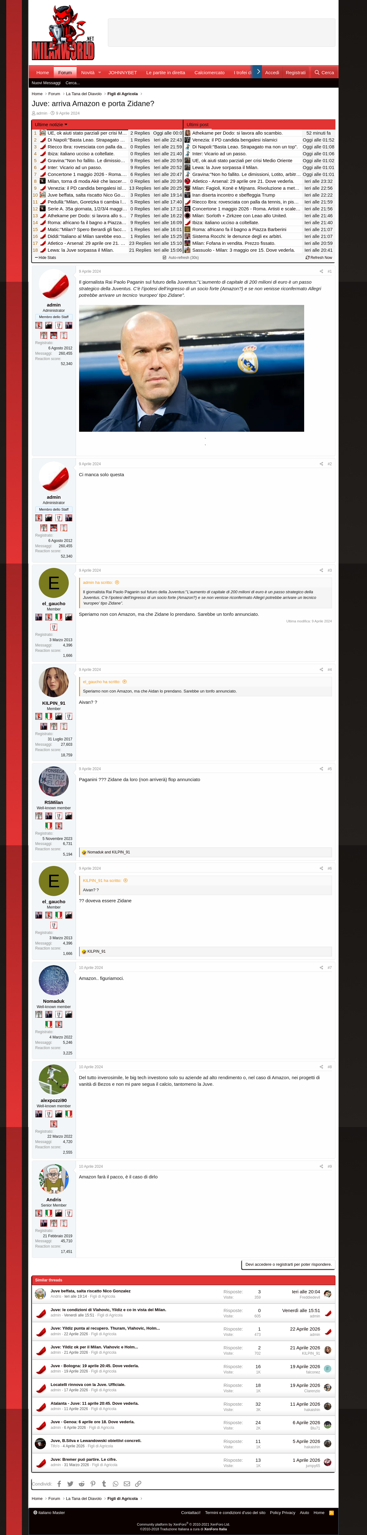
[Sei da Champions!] (58, 325)
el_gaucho (53, 603)
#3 (330, 570)
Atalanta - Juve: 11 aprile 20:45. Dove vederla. (95, 1403)
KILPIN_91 (53, 703)
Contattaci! (190, 1512)
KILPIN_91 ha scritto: (102, 880)
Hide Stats (45, 257)
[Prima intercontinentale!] (63, 335)
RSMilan (53, 802)
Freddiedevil (310, 1297)
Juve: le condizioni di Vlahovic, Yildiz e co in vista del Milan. (108, 1309)
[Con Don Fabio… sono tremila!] (68, 325)
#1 (330, 271)
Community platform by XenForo (183, 1524)
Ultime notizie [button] (49, 124)
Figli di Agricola (102, 1296)
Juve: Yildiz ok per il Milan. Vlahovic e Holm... (94, 1347)
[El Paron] (48, 325)
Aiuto (304, 1512)
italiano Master (49, 1512)
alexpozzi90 (54, 1100)
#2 (330, 464)
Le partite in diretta (165, 72)
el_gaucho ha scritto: (102, 681)
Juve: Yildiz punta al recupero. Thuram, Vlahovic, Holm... (105, 1328)
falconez (313, 1372)
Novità (88, 72)
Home (43, 72)
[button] (99, 72)
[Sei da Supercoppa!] (43, 335)
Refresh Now (319, 257)
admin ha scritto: (98, 582)
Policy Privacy (282, 1512)
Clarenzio (312, 1391)
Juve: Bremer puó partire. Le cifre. (84, 1459)
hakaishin (312, 1410)
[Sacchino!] (53, 335)
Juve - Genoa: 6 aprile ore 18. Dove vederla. (93, 1421)
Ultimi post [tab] (198, 124)
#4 (330, 669)
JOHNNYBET (122, 72)
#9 (330, 1166)
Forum (65, 72)
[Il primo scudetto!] (58, 617)
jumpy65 (313, 1466)
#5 (330, 769)
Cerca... (73, 82)
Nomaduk (53, 1001)
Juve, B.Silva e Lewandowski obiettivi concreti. (96, 1440)
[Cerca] (324, 72)
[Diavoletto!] (38, 325)
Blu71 (315, 1428)
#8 (330, 1067)
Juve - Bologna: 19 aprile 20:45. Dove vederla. (95, 1365)
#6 (330, 868)
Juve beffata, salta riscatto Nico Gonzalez (91, 1291)
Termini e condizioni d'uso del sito (235, 1512)
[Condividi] (321, 271)
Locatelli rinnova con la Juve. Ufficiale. (88, 1384)
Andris (53, 1199)
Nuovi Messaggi (46, 82)
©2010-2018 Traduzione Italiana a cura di (183, 1529)
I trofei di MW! (248, 72)
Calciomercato (209, 72)
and (109, 852)
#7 (330, 968)
